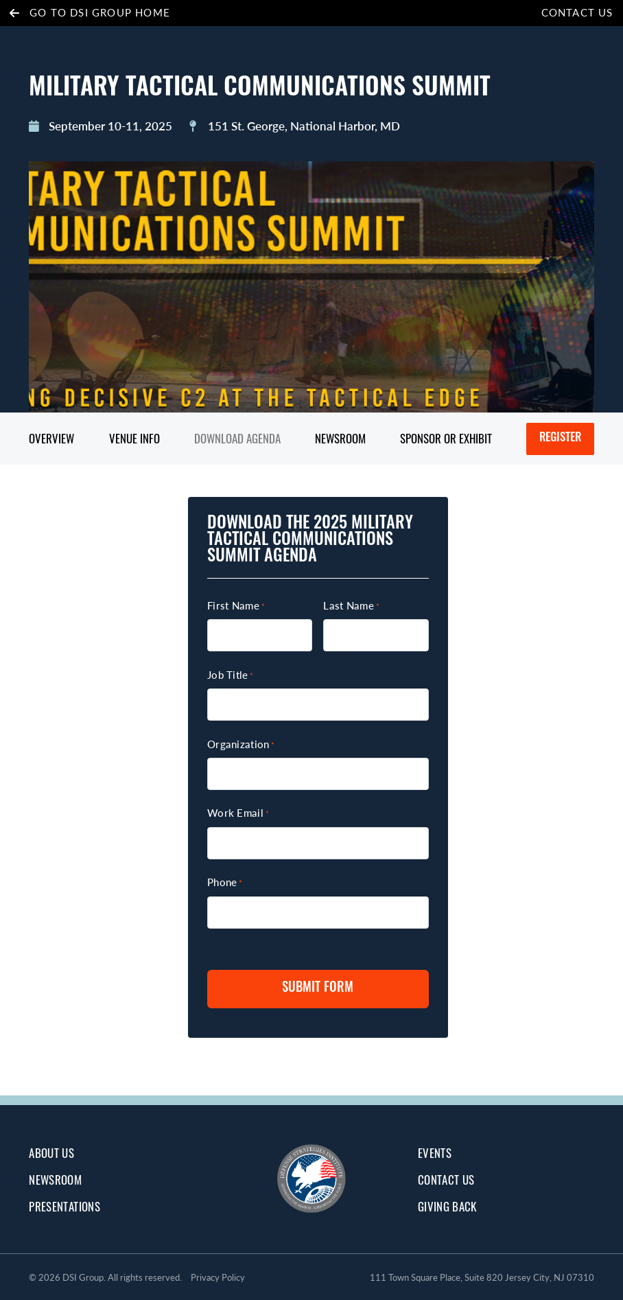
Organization (240, 744)
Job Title (230, 674)
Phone (224, 882)
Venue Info (134, 438)
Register (560, 438)
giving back (447, 1206)
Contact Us (577, 12)
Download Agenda (237, 438)
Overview (51, 438)
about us (51, 1152)
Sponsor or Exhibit (446, 438)
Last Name (351, 605)
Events (434, 1152)
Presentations (64, 1206)
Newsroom (340, 438)
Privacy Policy (218, 1277)
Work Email (238, 812)
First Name (236, 605)
